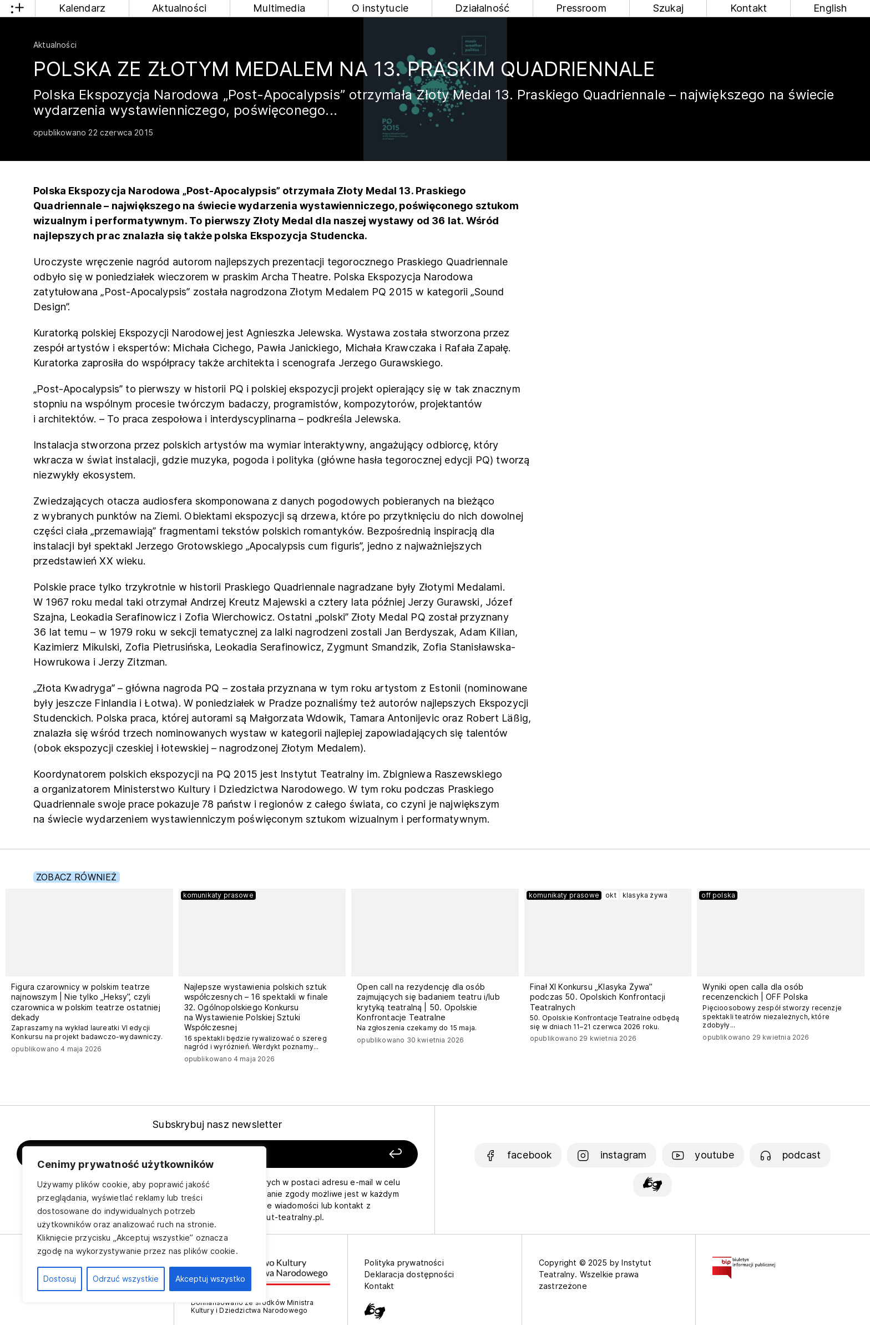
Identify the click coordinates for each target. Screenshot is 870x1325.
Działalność (482, 8)
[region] (144, 1224)
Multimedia (279, 8)
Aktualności (179, 8)
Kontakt (748, 8)
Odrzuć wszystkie (126, 1278)
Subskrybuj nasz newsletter (217, 1124)
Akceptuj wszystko (210, 1278)
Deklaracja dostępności (409, 1274)
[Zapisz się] (338, 1154)
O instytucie (380, 8)
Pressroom (581, 8)
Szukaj (668, 8)
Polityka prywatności (404, 1262)
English (830, 8)
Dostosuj (59, 1278)
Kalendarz (82, 8)
